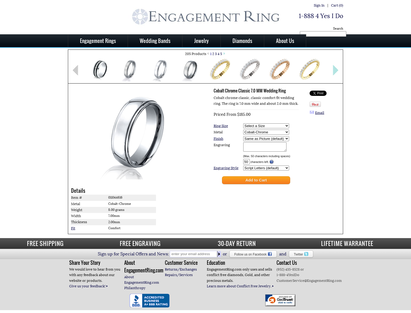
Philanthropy (134, 289)
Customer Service (181, 264)
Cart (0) (337, 5)
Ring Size (221, 126)
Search (338, 28)
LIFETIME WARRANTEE (347, 245)
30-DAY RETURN (237, 245)
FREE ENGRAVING (140, 245)
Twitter (301, 256)
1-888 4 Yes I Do (321, 16)
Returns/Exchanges (181, 271)
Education (216, 264)
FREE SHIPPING (45, 245)
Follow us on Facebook (253, 256)
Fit (73, 230)
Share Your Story (84, 264)
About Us (285, 40)
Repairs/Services (179, 276)
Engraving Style (226, 169)
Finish (218, 138)
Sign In (319, 5)
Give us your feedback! (88, 287)
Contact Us (287, 264)
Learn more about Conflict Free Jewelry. (240, 287)
